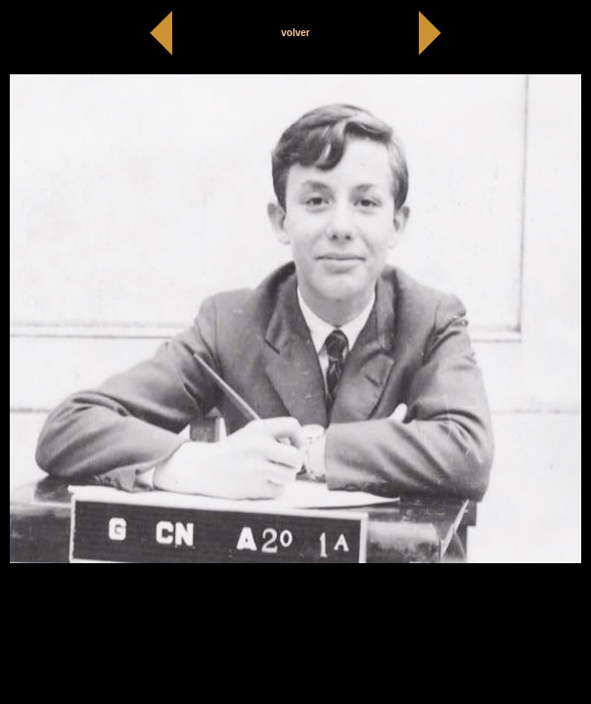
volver (295, 32)
